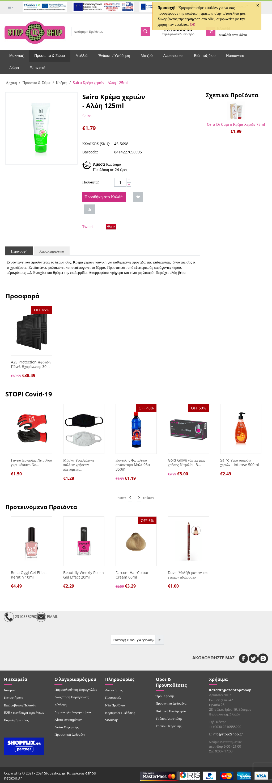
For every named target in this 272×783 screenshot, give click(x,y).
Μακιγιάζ (16, 55)
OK (192, 24)
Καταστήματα (13, 697)
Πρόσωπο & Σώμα (49, 55)
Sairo (86, 115)
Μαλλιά (82, 55)
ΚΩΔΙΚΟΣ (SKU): (96, 143)
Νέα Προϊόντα (115, 705)
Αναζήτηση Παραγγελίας (71, 696)
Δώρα (14, 68)
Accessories (173, 55)
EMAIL (47, 617)
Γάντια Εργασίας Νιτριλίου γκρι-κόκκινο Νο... (31, 462)
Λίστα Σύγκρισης (66, 727)
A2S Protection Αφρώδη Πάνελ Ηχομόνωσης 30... (30, 364)
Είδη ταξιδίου (204, 55)
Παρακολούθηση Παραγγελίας (75, 689)
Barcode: (90, 151)
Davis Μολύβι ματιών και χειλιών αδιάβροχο (188, 575)
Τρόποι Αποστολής (169, 718)
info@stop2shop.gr (227, 734)
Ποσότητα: (90, 182)
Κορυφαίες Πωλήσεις (120, 712)
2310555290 (20, 617)
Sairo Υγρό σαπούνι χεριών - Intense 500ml (239, 462)
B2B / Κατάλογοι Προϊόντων (24, 712)
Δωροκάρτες (113, 690)
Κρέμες (61, 82)
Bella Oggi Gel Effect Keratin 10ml (29, 575)
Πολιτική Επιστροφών (171, 711)
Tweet (87, 226)
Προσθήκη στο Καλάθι (104, 197)
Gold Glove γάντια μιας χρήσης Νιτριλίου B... (186, 462)
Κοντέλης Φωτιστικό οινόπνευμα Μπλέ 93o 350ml (133, 464)
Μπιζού (147, 55)
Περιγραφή (19, 251)
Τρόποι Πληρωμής (168, 725)
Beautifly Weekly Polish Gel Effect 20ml (83, 575)
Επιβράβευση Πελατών (20, 705)
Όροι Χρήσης (165, 695)
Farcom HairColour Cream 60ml (132, 575)
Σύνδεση (60, 704)
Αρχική (11, 82)
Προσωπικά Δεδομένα (69, 734)
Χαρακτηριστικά (51, 251)
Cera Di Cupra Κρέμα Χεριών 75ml (236, 124)
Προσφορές (113, 697)
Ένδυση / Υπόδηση (114, 55)
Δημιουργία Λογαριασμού (72, 712)
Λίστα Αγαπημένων (68, 719)
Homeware (235, 55)
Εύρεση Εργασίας (16, 720)
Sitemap (111, 720)
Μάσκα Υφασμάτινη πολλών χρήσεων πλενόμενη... (78, 464)
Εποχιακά (37, 68)
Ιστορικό (10, 690)
